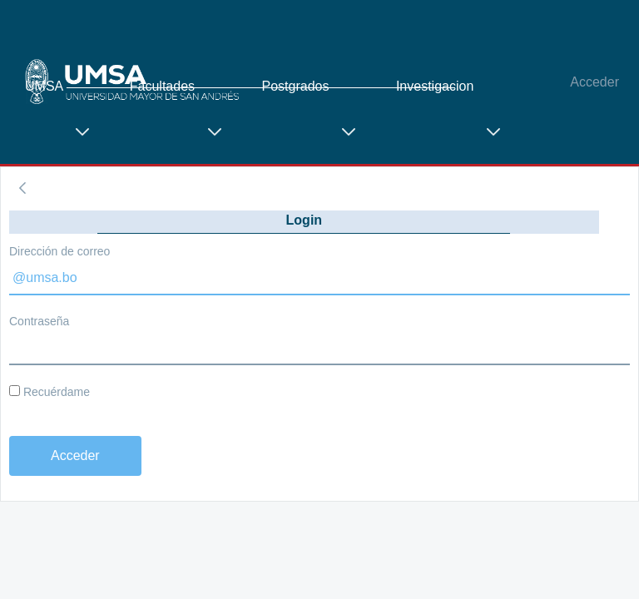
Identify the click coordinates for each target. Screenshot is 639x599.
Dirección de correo (59, 251)
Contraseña (39, 321)
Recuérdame (49, 392)
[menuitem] (64, 124)
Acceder (594, 82)
